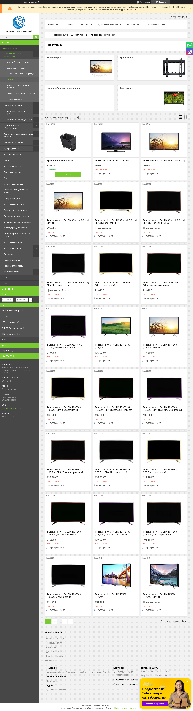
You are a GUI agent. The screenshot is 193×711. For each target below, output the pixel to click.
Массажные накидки (14, 183)
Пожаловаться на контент (125, 708)
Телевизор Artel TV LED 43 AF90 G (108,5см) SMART (160, 346)
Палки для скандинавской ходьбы (16, 191)
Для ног (7, 160)
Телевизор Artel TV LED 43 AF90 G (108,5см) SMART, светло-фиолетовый (162, 408)
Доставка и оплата (109, 24)
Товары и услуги (9, 47)
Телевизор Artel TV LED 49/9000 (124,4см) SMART (159, 595)
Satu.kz (109, 705)
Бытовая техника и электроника (13, 55)
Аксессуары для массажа (15, 227)
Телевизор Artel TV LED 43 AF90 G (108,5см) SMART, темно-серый (112, 471)
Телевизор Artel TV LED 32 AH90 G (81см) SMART (68, 221)
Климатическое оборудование (11, 126)
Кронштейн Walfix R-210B (60, 160)
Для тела (8, 178)
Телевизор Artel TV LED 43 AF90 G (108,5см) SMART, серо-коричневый (65, 471)
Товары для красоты (14, 265)
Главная (53, 24)
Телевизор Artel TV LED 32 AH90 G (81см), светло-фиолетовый (64, 346)
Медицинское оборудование (18, 119)
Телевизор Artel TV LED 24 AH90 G (112, 160)
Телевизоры (54, 57)
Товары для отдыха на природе (14, 112)
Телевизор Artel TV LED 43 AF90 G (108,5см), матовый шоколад (64, 533)
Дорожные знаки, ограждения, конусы (18, 135)
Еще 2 (7, 339)
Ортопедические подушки (16, 216)
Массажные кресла (13, 166)
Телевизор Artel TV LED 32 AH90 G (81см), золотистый (112, 284)
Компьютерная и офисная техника (18, 86)
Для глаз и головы (12, 172)
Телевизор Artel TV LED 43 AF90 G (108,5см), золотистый (160, 471)
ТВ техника (12, 79)
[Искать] (36, 37)
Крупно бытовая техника (18, 62)
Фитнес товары (11, 271)
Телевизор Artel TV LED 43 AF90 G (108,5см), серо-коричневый (160, 533)
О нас (4, 277)
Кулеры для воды (12, 148)
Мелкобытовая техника (17, 68)
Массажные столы (12, 248)
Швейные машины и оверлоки (21, 93)
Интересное (134, 24)
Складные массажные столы (17, 221)
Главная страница (55, 638)
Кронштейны (127, 57)
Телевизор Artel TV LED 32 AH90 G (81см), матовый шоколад (160, 284)
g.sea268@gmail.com (11, 408)
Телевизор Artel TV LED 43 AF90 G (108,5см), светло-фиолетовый (112, 533)
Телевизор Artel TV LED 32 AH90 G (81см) (164, 160)
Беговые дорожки (12, 154)
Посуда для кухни (14, 99)
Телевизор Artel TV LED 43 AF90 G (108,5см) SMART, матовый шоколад (113, 408)
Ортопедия (9, 254)
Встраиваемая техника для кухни (21, 73)
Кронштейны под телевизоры (63, 88)
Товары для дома (12, 198)
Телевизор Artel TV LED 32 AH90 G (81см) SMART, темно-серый (68, 284)
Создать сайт (29, 2)
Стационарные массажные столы (17, 235)
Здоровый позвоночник (15, 210)
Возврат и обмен (158, 24)
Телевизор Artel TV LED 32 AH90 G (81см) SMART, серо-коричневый (164, 221)
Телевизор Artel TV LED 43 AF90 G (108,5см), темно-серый (64, 595)
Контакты (86, 24)
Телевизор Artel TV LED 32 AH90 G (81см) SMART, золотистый (116, 221)
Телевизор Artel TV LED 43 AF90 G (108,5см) (112, 346)
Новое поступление (13, 105)
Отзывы (6, 283)
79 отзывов (145, 2)
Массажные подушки (14, 204)
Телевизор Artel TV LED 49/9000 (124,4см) (111, 595)
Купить (68, 174)
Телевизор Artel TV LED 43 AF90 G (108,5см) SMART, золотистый (64, 408)
